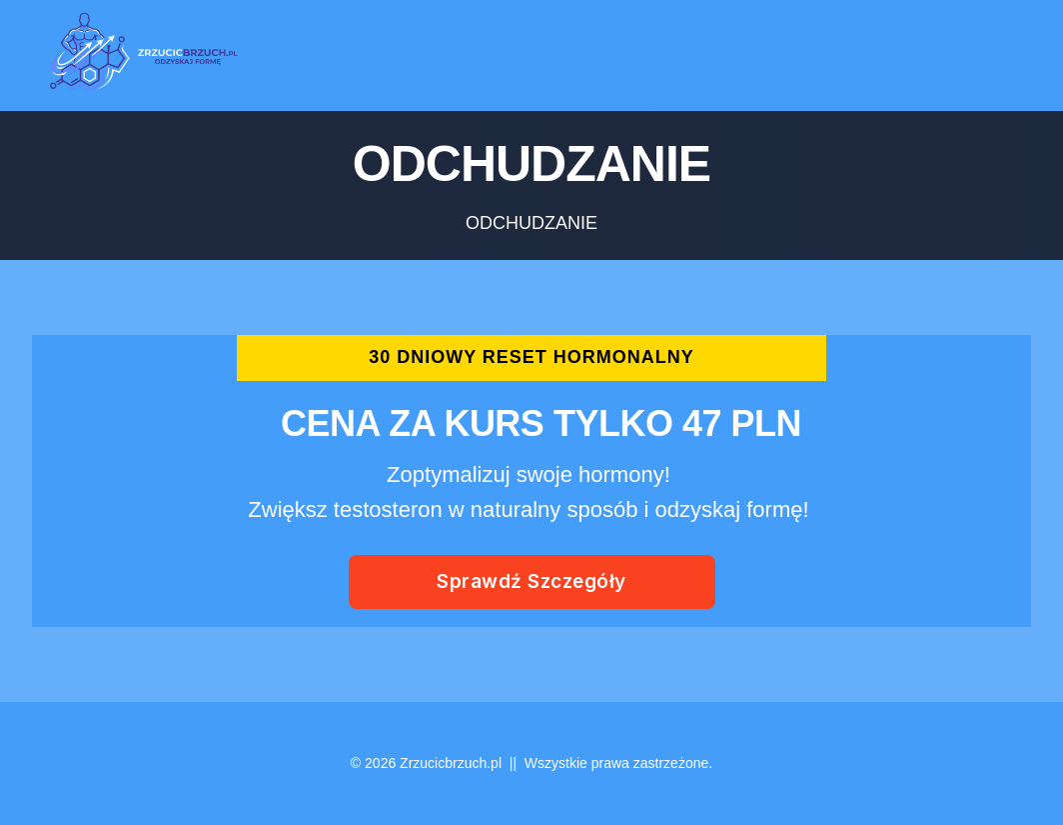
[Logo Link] (138, 55)
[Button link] (532, 582)
